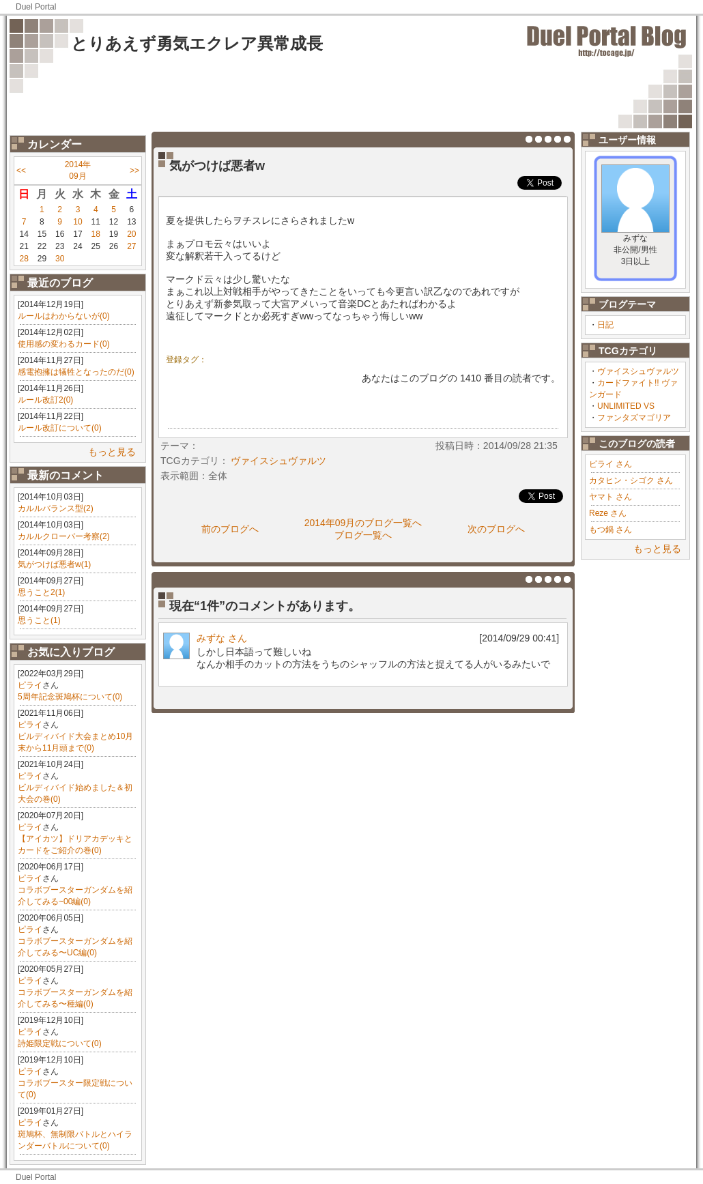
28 (23, 258)
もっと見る (112, 451)
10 (77, 222)
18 (95, 234)
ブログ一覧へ (363, 535)
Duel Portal (36, 7)
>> (134, 170)
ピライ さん (610, 464)
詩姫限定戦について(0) (60, 1043)
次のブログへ (496, 528)
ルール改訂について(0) (60, 428)
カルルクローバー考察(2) (64, 536)
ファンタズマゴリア (634, 417)
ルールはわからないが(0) (64, 316)
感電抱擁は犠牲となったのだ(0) (76, 372)
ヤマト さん (610, 497)
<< (21, 170)
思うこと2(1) (41, 592)
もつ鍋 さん (610, 529)
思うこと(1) (39, 620)
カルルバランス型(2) (56, 508)
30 (59, 258)
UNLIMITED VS (626, 406)
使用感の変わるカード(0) (64, 344)
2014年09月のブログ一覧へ (363, 522)
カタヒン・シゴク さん (631, 480)
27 (131, 246)
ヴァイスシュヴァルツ (638, 371)
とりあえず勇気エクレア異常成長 (197, 43)
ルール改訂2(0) (45, 400)
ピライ (30, 685)
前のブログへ (230, 528)
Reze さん (608, 513)
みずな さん (222, 638)
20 (131, 234)
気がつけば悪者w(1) (54, 564)
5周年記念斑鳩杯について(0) (70, 697)
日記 (605, 325)
